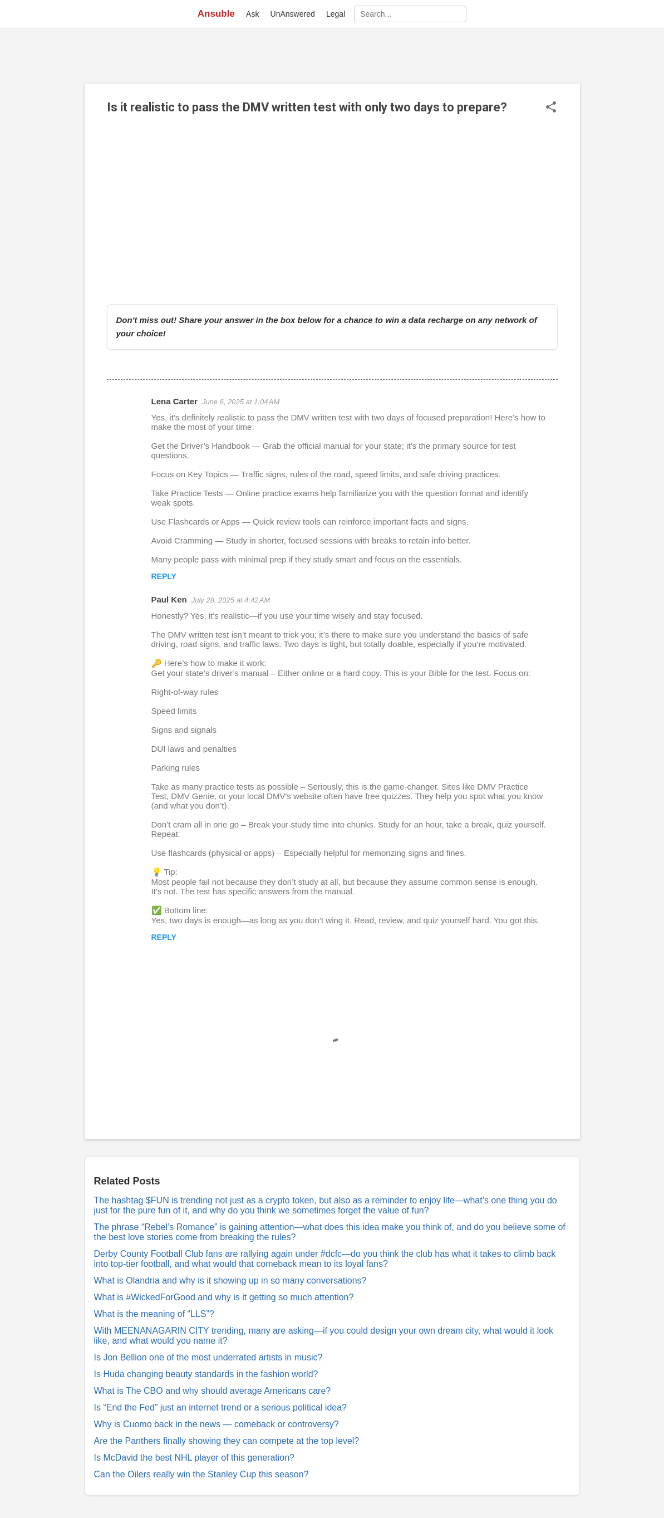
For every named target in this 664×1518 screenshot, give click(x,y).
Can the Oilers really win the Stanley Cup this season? (201, 1474)
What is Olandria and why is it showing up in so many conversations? (230, 1280)
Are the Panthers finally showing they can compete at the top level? (227, 1441)
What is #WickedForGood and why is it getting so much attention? (224, 1297)
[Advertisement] (332, 209)
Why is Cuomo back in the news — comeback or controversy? (216, 1424)
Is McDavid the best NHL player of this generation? (194, 1457)
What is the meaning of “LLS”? (154, 1314)
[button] (551, 107)
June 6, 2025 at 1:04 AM (240, 402)
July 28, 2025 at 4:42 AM (230, 600)
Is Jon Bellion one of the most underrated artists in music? (208, 1357)
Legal (335, 13)
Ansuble (216, 13)
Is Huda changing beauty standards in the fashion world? (206, 1374)
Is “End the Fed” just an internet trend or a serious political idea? (220, 1407)
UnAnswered (292, 13)
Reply (163, 576)
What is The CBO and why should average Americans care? (212, 1390)
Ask (252, 13)
